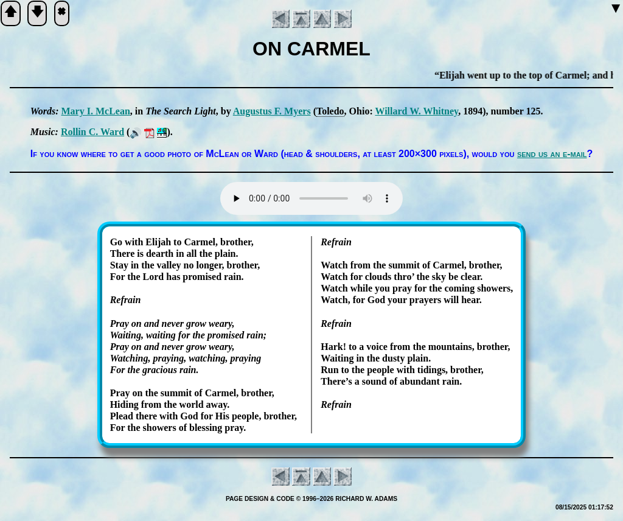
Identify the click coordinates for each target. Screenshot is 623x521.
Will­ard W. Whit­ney (416, 111)
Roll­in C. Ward (92, 132)
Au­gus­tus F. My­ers (272, 111)
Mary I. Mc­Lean (95, 111)
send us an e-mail (552, 154)
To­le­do (330, 111)
